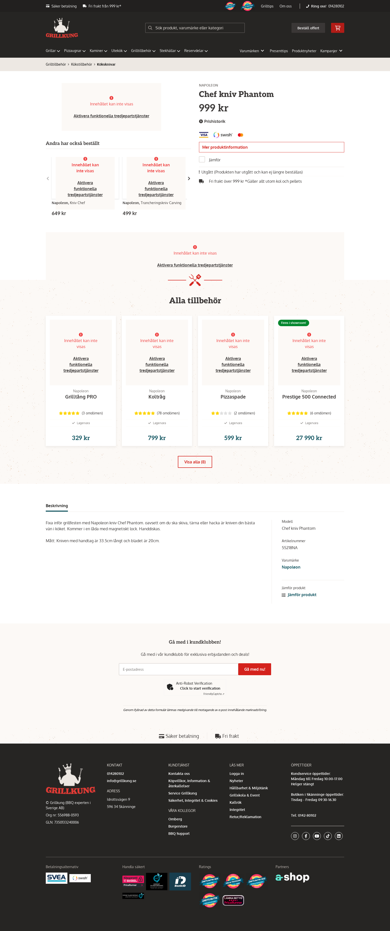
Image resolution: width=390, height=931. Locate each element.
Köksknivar (106, 64)
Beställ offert (308, 28)
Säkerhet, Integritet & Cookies (193, 800)
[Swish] (80, 878)
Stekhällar (170, 50)
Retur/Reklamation (245, 817)
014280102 (336, 6)
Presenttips (279, 51)
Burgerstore (178, 826)
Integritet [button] (237, 809)
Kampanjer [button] (331, 51)
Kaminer (98, 50)
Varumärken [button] (252, 51)
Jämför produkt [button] (299, 602)
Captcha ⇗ (213, 693)
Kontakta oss (179, 773)
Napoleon (291, 575)
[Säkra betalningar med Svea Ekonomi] (56, 878)
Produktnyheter (304, 51)
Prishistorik (212, 121)
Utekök (119, 50)
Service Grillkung (182, 793)
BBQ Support (179, 833)
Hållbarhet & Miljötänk (249, 788)
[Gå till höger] (189, 178)
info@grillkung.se (121, 781)
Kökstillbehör (81, 64)
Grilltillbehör (143, 50)
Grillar (53, 50)
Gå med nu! (256, 669)
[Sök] (195, 28)
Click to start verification (200, 688)
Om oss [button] (286, 6)
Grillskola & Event (245, 795)
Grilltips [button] (267, 6)
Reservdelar (196, 50)
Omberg (175, 819)
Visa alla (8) (195, 469)
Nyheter (236, 781)
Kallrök (236, 802)
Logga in (237, 773)
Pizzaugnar (75, 50)
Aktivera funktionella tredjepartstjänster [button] (111, 115)
